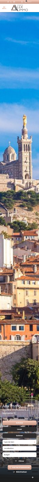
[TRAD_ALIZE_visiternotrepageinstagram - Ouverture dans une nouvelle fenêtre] (14, 2)
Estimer (19, 435)
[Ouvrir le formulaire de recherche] (20, 461)
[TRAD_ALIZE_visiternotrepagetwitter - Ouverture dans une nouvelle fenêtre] (11, 2)
